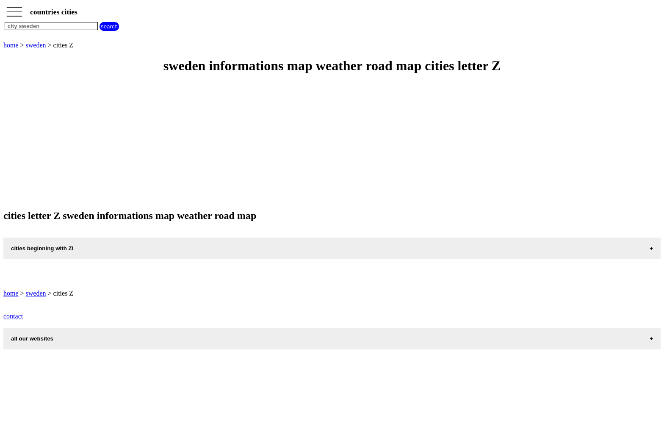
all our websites (32, 338)
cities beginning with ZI (42, 248)
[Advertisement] (257, 142)
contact (13, 316)
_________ (14, 9)
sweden (36, 45)
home (11, 45)
